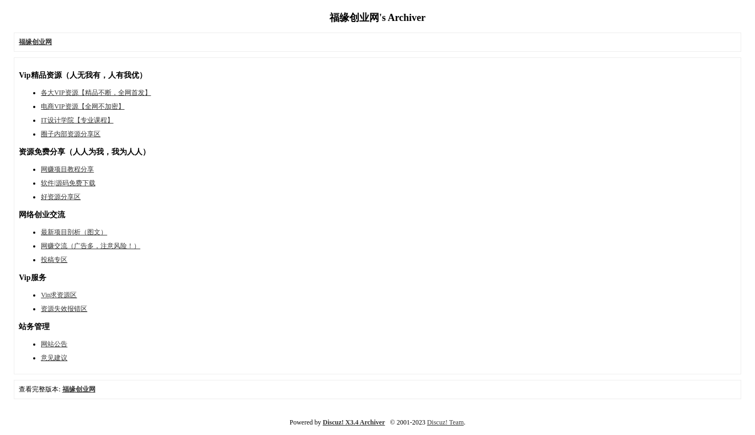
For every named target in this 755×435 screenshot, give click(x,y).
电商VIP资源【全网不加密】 (82, 106)
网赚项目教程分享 (67, 169)
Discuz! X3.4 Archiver (354, 422)
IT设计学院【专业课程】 (77, 120)
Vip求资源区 (59, 295)
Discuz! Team (445, 422)
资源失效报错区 (64, 309)
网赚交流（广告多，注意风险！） (90, 246)
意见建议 (54, 358)
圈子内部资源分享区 (70, 134)
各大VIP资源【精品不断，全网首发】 (96, 92)
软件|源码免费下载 (68, 183)
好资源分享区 (61, 197)
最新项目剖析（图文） (74, 232)
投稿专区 (54, 260)
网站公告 (54, 344)
